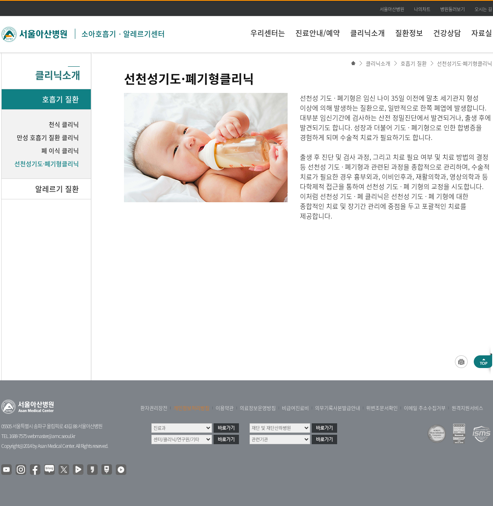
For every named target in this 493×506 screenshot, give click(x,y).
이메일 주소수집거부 (425, 408)
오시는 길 (483, 9)
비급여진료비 (295, 408)
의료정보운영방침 (258, 408)
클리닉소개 (367, 32)
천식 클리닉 (64, 124)
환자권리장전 (153, 408)
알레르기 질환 (57, 188)
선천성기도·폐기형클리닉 (464, 63)
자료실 (481, 32)
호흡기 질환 (414, 63)
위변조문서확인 (382, 408)
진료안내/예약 (317, 32)
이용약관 (225, 408)
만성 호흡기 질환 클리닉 (48, 137)
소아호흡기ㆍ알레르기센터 (123, 33)
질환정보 (409, 32)
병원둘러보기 (452, 9)
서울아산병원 (392, 9)
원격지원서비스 (467, 408)
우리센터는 (267, 32)
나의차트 (422, 9)
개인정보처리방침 (191, 408)
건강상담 (447, 32)
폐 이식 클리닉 (60, 150)
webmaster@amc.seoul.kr (51, 436)
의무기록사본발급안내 (337, 408)
